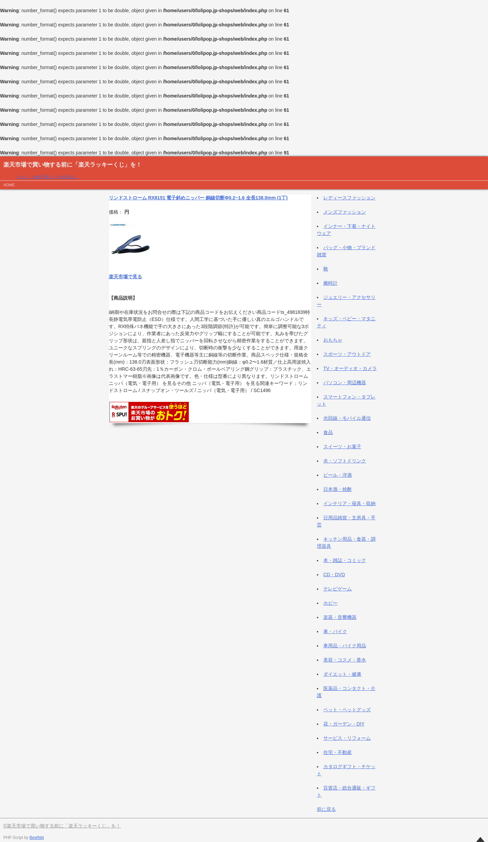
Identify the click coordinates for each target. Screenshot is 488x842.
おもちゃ (332, 340)
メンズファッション (344, 212)
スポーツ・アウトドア (347, 354)
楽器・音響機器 (340, 617)
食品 (328, 432)
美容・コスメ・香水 (344, 660)
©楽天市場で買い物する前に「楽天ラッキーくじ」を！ (62, 825)
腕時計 (330, 283)
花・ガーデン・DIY (343, 724)
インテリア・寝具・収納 (349, 503)
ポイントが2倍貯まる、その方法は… (48, 177)
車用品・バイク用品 (344, 645)
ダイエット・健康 (342, 674)
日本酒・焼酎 (337, 489)
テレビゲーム (337, 588)
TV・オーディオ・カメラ (350, 368)
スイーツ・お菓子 (342, 446)
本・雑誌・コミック (344, 560)
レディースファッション (349, 197)
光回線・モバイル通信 (347, 418)
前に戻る (326, 809)
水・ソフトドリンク (344, 460)
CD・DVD (334, 574)
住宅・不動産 (337, 752)
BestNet (36, 837)
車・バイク (335, 631)
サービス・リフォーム (347, 738)
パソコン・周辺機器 (344, 382)
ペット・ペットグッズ (347, 709)
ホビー (330, 603)
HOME (9, 185)
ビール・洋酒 (337, 475)
